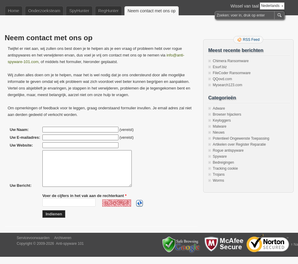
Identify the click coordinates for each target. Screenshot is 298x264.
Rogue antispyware (228, 150)
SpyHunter (79, 10)
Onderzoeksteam (44, 10)
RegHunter (108, 10)
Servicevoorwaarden (33, 245)
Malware (219, 126)
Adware (219, 108)
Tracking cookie (225, 168)
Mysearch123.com (227, 85)
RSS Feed (251, 40)
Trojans (219, 174)
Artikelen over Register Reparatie (239, 144)
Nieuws (219, 132)
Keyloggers (222, 120)
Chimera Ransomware (231, 61)
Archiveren (62, 245)
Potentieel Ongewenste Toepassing (241, 138)
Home (13, 10)
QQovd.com (222, 79)
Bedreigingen (223, 162)
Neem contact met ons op (151, 10)
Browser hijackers (227, 114)
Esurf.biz (220, 67)
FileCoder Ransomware (232, 73)
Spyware (220, 156)
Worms (218, 180)
